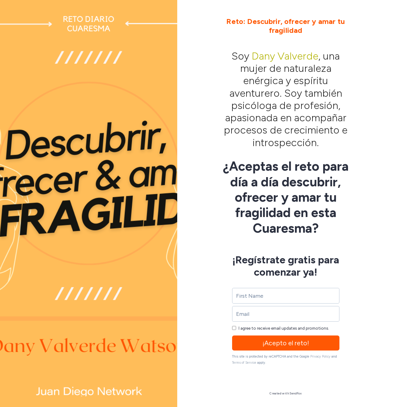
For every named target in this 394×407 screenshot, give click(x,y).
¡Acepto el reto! (285, 343)
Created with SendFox (286, 393)
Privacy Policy (320, 357)
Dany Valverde (285, 56)
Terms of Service (244, 363)
